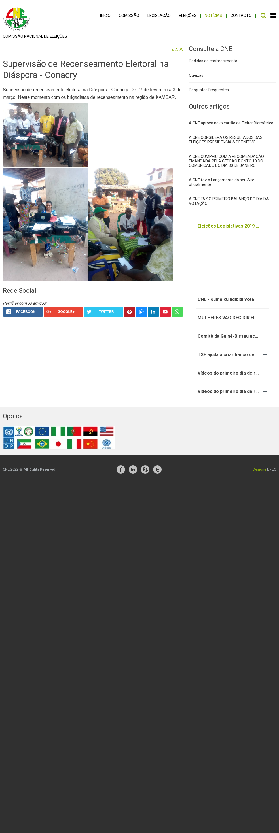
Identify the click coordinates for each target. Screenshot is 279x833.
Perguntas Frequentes (209, 94)
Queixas (196, 79)
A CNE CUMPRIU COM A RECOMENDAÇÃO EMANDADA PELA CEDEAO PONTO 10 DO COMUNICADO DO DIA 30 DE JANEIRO (226, 165)
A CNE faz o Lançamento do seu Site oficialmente (221, 186)
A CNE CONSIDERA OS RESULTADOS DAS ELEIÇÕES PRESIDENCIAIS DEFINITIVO (226, 143)
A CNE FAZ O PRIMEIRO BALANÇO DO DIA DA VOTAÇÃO (229, 205)
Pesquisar (263, 15)
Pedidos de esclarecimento (213, 65)
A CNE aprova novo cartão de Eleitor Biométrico (231, 127)
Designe (259, 473)
